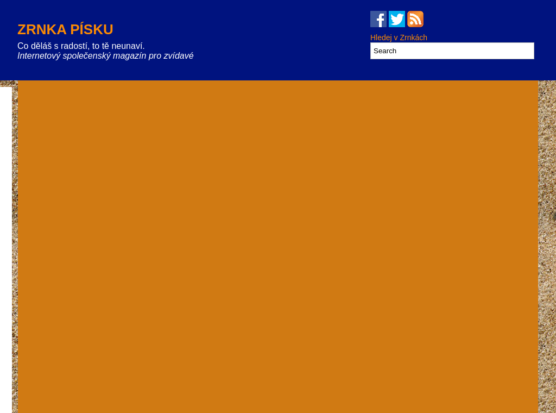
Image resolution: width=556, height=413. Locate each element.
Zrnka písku (65, 29)
